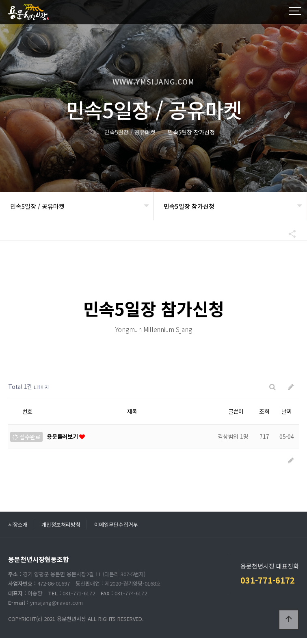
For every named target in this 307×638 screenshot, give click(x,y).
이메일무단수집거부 (116, 524)
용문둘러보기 (63, 436)
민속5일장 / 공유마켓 (37, 206)
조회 (264, 411)
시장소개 (18, 524)
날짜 (286, 411)
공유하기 (288, 234)
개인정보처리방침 (60, 524)
